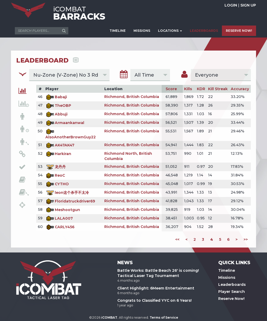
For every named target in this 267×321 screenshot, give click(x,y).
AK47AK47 (59, 145)
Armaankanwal (64, 122)
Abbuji (56, 114)
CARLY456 (59, 227)
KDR (201, 89)
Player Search (231, 291)
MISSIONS (142, 31)
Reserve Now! (231, 298)
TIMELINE (118, 31)
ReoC (55, 175)
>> (246, 239)
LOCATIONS (170, 31)
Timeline (226, 270)
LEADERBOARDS (204, 31)
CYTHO (57, 184)
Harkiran (58, 153)
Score (171, 89)
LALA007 (59, 218)
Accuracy (240, 89)
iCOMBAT (109, 317)
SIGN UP (248, 5)
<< (177, 239)
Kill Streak (218, 89)
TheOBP (58, 105)
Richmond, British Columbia (131, 96)
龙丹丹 (55, 166)
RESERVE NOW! (239, 31)
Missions (226, 277)
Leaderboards (232, 284)
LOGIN (230, 5)
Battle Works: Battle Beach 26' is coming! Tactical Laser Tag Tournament (158, 273)
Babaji (56, 97)
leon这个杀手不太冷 (67, 192)
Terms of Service (164, 317)
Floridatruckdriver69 (70, 201)
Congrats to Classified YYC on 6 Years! (154, 300)
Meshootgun (62, 209)
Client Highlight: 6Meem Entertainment (155, 288)
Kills (188, 89)
